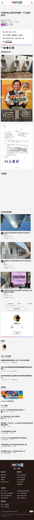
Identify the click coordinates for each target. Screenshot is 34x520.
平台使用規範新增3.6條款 (8, 431)
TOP (31, 511)
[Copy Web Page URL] (13, 48)
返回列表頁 (17, 308)
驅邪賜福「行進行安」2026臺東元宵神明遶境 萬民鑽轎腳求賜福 (17, 424)
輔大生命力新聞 (7, 446)
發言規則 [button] (30, 303)
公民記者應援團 (21, 479)
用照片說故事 (4, 497)
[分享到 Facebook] (5, 48)
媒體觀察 (14, 35)
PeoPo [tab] (19, 303)
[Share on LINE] (10, 48)
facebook (14, 468)
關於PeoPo (4, 475)
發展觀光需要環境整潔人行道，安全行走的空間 (15, 360)
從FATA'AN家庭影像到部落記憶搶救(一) (13, 410)
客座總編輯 (20, 484)
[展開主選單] (2, 2)
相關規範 (3, 477)
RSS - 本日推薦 (5, 506)
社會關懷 (8, 35)
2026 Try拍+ (4, 491)
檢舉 (12, 24)
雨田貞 (4, 418)
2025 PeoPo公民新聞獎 (7, 493)
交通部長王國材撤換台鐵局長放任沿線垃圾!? (17, 233)
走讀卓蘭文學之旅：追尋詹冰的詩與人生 (13, 451)
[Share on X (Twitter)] (7, 48)
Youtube (19, 468)
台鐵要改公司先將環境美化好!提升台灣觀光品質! (17, 261)
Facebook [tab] (10, 303)
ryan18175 (5, 411)
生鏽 (23, 38)
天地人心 (6, 234)
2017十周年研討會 (21, 493)
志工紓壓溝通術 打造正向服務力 (10, 416)
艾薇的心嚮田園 (7, 452)
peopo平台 (5, 433)
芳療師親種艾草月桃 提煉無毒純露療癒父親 (14, 444)
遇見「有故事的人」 (22, 497)
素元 (4, 426)
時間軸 (2, 479)
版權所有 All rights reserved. (9, 42)
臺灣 (7, 32)
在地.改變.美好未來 (22, 495)
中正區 (14, 32)
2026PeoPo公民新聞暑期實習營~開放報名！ (14, 438)
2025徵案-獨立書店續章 (23, 491)
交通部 (16, 38)
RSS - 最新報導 (5, 504)
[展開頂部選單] (31, 2)
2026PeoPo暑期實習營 (7, 401)
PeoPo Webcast (21, 477)
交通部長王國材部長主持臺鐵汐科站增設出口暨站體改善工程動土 (18, 291)
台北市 (10, 32)
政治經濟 (20, 35)
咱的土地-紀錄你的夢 (6, 495)
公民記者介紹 (20, 481)
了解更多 (17, 333)
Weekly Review (5, 481)
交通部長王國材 (9, 38)
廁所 (20, 38)
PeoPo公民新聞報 (21, 475)
